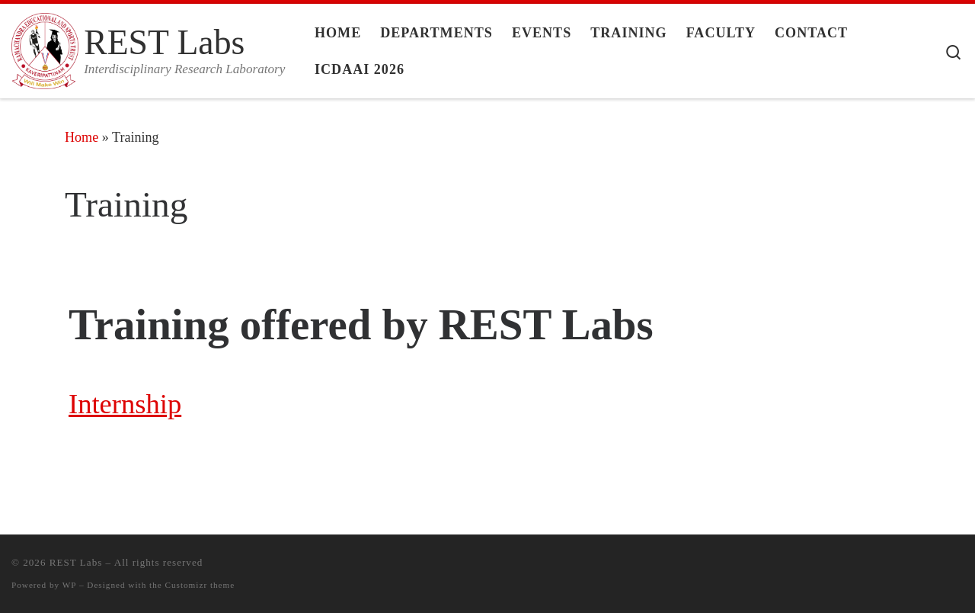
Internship (125, 403)
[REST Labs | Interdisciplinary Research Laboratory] (44, 47)
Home (81, 137)
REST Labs (76, 562)
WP (69, 584)
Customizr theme (200, 584)
